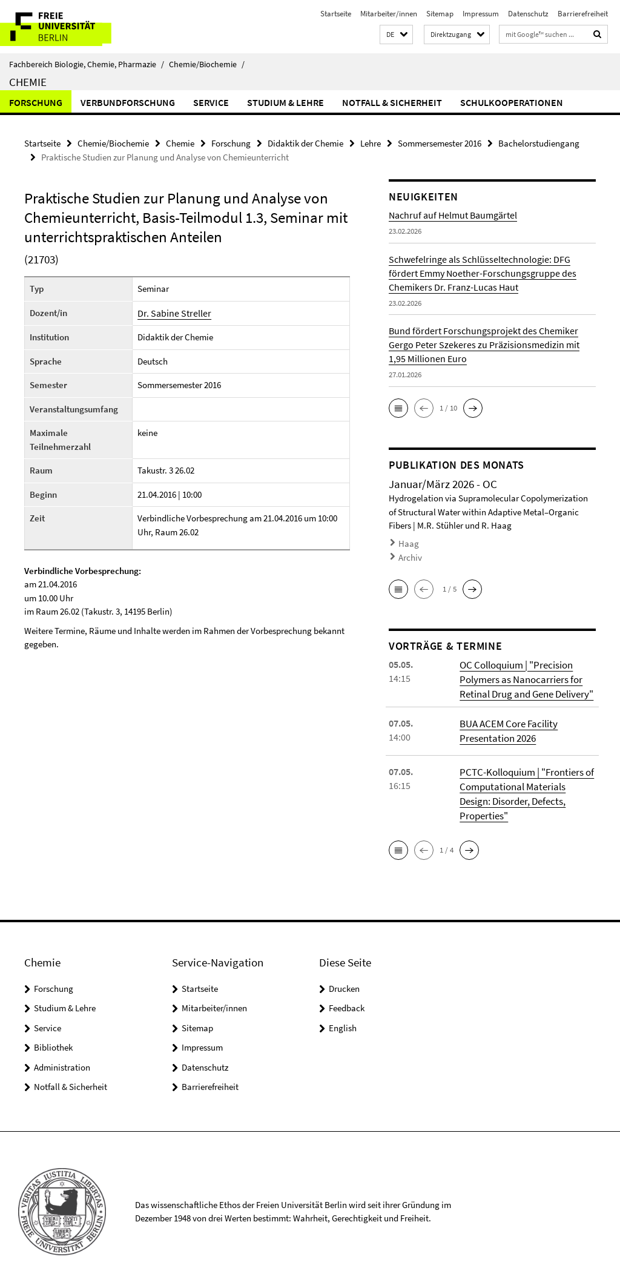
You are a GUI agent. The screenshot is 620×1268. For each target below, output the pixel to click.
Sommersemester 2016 (439, 142)
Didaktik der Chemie (305, 142)
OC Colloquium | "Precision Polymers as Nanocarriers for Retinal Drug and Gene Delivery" (524, 673)
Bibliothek (53, 1023)
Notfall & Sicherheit (392, 102)
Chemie (28, 81)
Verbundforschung (128, 102)
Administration (62, 1043)
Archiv (408, 554)
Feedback (346, 984)
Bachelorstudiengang (538, 142)
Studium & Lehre (285, 102)
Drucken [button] (344, 964)
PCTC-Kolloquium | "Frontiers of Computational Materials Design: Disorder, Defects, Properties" (526, 778)
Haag (407, 542)
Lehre (370, 142)
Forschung (35, 102)
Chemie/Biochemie (207, 64)
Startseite (335, 13)
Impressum (481, 13)
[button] (396, 35)
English (343, 1003)
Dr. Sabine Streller (171, 311)
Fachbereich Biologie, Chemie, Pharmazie (86, 64)
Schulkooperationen (511, 102)
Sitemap (439, 13)
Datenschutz (528, 13)
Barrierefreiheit (583, 13)
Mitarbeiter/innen (388, 13)
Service (211, 102)
